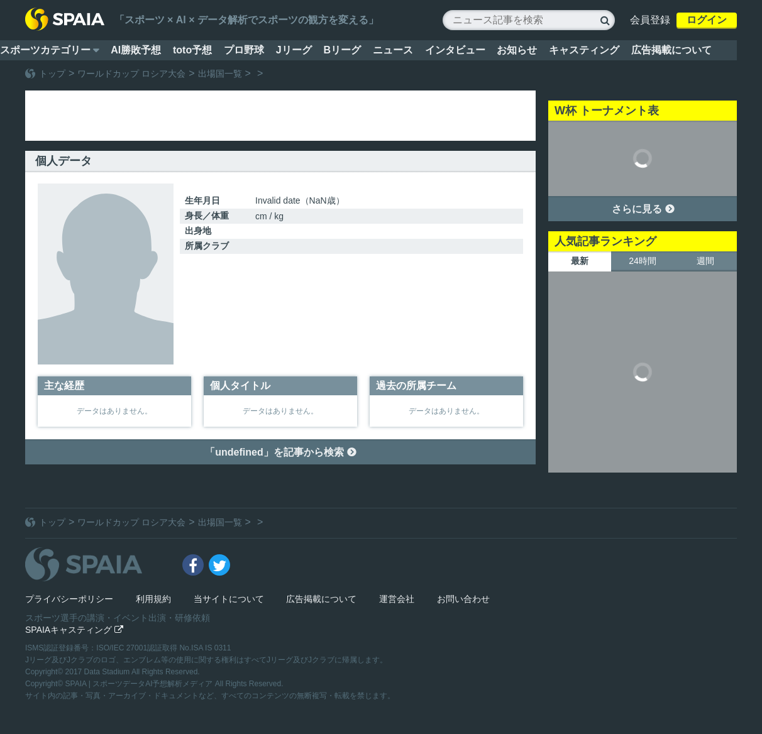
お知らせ (517, 50)
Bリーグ (342, 50)
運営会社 (396, 599)
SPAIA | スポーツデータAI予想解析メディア (140, 683)
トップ (52, 73)
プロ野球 (244, 50)
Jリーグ (294, 50)
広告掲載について (671, 50)
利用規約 (153, 599)
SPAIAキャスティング (74, 630)
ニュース (393, 50)
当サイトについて (229, 599)
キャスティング (584, 50)
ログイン (707, 19)
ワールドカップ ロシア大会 (131, 73)
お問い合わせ (463, 599)
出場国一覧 (220, 73)
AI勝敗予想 (136, 50)
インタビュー (455, 50)
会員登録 (650, 19)
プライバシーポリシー (69, 599)
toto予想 (192, 50)
